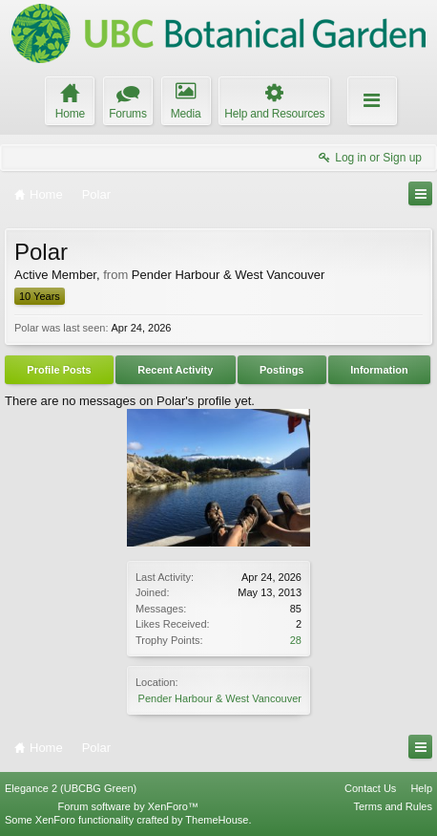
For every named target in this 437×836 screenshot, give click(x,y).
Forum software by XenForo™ (128, 806)
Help (421, 788)
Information (379, 369)
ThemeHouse (216, 819)
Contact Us (370, 788)
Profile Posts (59, 369)
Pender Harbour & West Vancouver (220, 698)
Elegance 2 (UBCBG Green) (70, 788)
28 (296, 640)
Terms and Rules (392, 806)
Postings (281, 369)
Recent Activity (175, 369)
